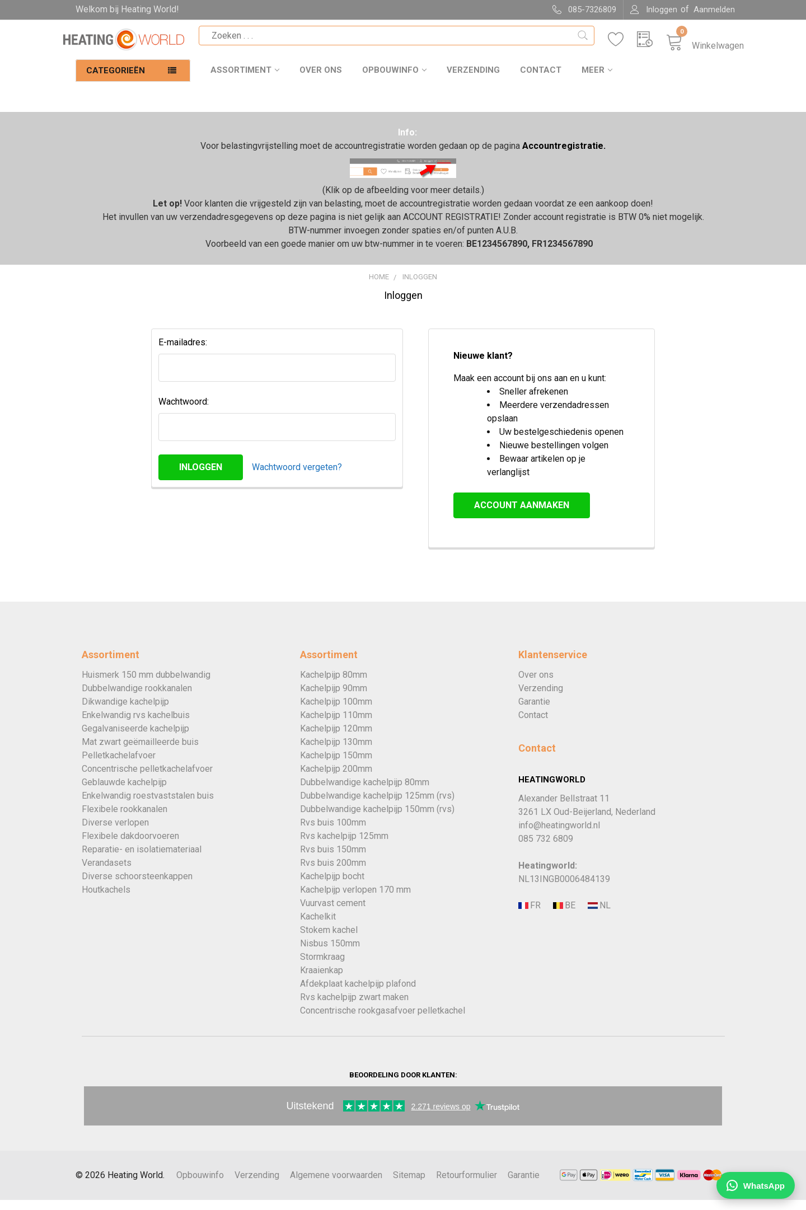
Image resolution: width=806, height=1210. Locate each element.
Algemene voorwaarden (336, 1185)
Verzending (473, 80)
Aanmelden (714, 9)
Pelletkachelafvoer (119, 765)
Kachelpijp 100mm (336, 711)
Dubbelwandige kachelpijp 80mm (364, 792)
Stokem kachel (329, 940)
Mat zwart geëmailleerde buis (140, 752)
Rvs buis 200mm (333, 872)
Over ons (320, 80)
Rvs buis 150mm (333, 859)
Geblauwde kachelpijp (124, 792)
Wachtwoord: (183, 411)
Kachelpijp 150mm (336, 765)
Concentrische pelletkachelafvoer (147, 778)
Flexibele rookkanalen (124, 819)
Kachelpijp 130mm (336, 752)
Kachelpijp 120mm (336, 738)
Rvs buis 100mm (333, 832)
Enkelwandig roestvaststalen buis (148, 805)
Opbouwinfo (394, 80)
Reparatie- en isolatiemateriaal (142, 859)
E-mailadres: (182, 352)
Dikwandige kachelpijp (125, 711)
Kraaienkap (321, 980)
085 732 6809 (545, 848)
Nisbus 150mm (330, 953)
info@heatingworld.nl (559, 835)
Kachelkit (318, 926)
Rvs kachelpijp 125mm (344, 846)
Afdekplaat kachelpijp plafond (358, 993)
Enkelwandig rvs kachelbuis (136, 725)
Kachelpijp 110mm (336, 725)
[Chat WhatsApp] (755, 1185)
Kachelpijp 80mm (333, 684)
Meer (597, 80)
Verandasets (107, 872)
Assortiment (244, 80)
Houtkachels (106, 899)
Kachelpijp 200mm (336, 778)
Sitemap (409, 1185)
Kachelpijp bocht (332, 886)
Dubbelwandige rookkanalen (137, 698)
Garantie (534, 711)
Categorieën (115, 81)
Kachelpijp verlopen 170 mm (355, 899)
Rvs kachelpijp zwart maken (354, 1007)
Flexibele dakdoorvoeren (130, 846)
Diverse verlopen (115, 832)
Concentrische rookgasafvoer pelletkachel (382, 1020)
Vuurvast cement (332, 913)
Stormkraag (322, 967)
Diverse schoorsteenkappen (137, 886)
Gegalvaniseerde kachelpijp (135, 738)
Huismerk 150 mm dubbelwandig (146, 684)
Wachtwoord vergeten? (297, 477)
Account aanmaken (521, 515)
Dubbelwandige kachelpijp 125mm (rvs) (377, 805)
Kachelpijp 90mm (333, 698)
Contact (540, 80)
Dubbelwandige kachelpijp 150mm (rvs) (377, 819)
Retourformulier (466, 1185)
